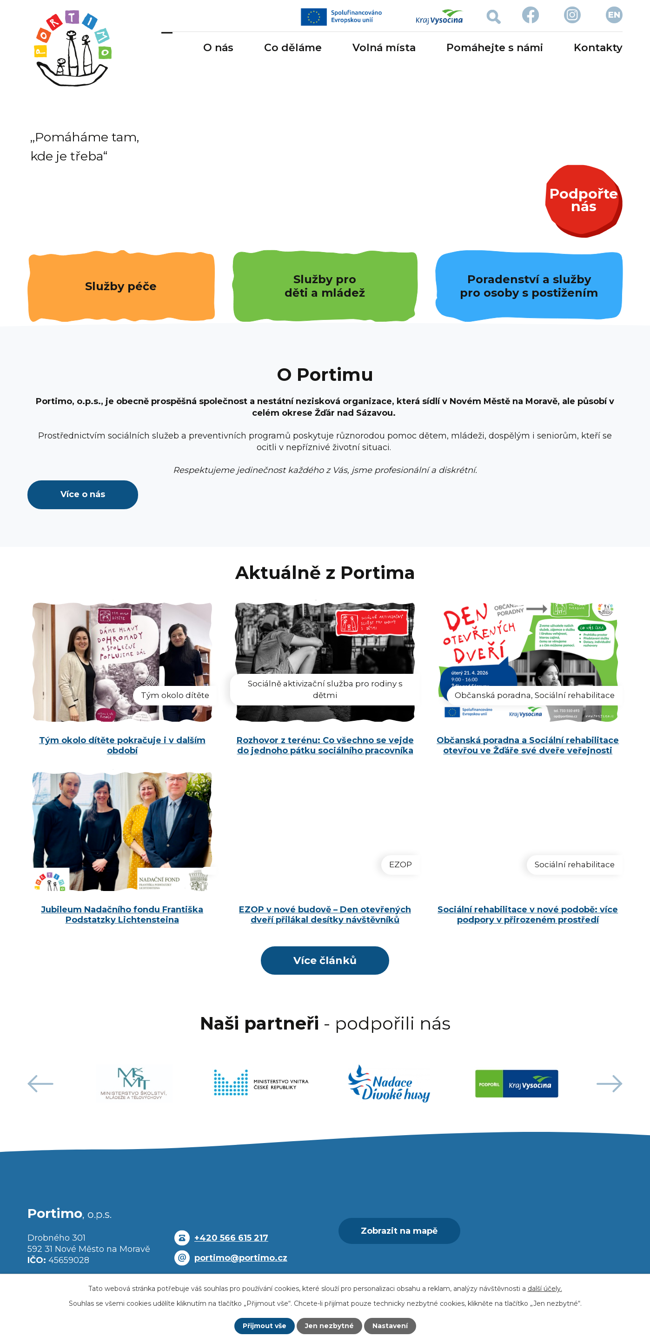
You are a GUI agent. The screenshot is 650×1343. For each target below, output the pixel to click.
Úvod (166, 48)
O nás (218, 47)
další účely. (545, 1288)
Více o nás (82, 496)
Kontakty (598, 47)
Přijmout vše (264, 1326)
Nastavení (390, 1326)
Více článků (325, 962)
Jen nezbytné (329, 1326)
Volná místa (384, 47)
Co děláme (293, 47)
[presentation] (40, 1087)
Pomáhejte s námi (494, 47)
